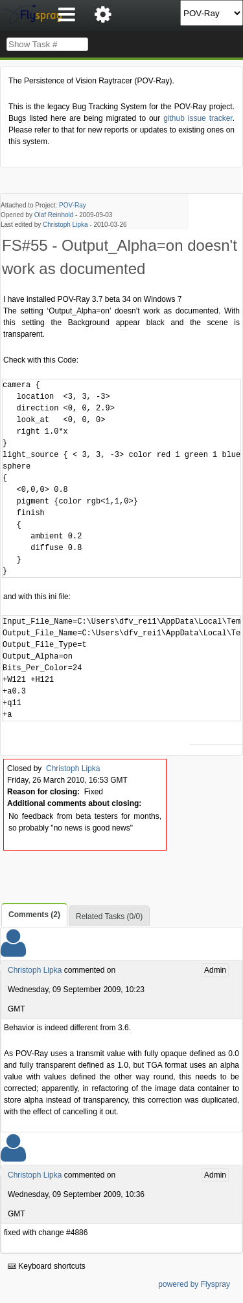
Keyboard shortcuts (47, 1266)
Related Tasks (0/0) (109, 916)
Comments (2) (34, 914)
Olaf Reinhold (54, 214)
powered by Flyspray (194, 1284)
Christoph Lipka (65, 224)
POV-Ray (72, 205)
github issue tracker (197, 118)
